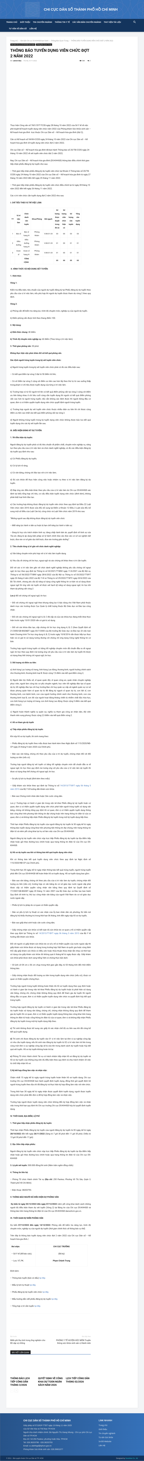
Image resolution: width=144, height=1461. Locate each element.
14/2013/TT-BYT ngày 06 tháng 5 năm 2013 (59, 933)
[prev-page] (12, 1390)
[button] (134, 22)
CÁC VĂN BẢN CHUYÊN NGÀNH (86, 22)
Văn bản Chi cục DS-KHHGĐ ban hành (34, 41)
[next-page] (16, 1390)
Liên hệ (33, 28)
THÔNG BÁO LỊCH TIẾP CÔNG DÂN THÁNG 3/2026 (20, 1381)
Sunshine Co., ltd (131, 1458)
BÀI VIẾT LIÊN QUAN (20, 1352)
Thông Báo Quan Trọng (59, 41)
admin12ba (17, 61)
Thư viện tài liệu (112, 22)
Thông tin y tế (62, 22)
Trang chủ (11, 22)
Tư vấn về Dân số (18, 28)
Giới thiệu (25, 22)
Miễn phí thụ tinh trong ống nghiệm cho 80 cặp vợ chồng (27, 1341)
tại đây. (42, 1278)
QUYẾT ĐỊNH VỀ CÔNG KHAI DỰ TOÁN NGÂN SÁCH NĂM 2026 (50, 1381)
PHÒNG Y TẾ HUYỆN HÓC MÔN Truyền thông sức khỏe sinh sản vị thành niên (73, 1341)
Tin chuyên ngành (42, 22)
